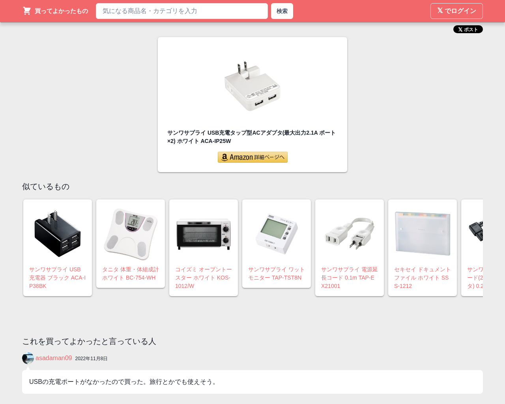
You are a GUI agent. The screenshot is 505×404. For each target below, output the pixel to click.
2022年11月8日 (91, 358)
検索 (282, 11)
